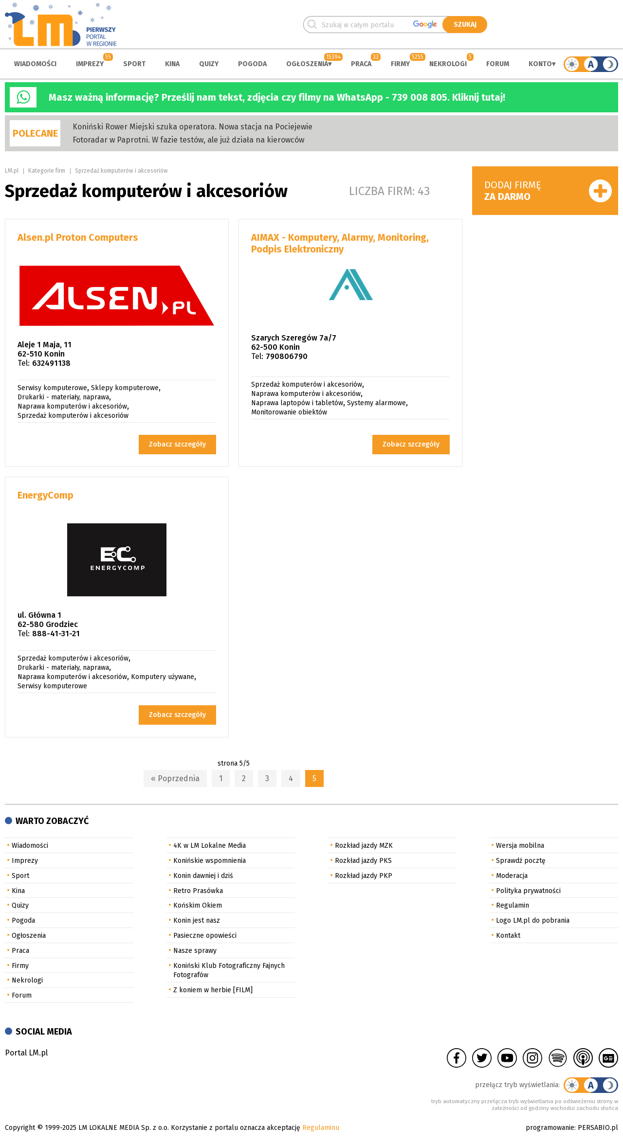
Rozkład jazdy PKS (363, 861)
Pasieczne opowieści (205, 935)
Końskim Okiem (197, 905)
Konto (540, 64)
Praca (361, 64)
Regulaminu (320, 1128)
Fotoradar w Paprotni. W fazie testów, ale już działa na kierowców (188, 139)
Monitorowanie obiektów (289, 412)
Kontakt (508, 935)
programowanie (550, 1128)
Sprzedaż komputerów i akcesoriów (121, 170)
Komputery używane (162, 677)
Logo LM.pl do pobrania (532, 920)
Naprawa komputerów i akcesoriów (72, 406)
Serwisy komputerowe (52, 388)
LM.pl (11, 170)
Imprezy (90, 64)
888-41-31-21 (56, 633)
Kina (172, 64)
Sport (134, 64)
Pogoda (252, 64)
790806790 (287, 356)
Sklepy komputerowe (125, 388)
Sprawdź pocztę (521, 861)
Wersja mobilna (520, 845)
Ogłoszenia (307, 64)
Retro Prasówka (198, 891)
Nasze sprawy (195, 951)
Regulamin (512, 905)
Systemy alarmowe (376, 403)
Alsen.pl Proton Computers (78, 237)
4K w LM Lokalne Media (209, 845)
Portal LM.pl (26, 1052)
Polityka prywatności (528, 891)
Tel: (24, 363)
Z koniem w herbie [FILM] (213, 990)
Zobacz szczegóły (177, 444)
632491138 (51, 363)
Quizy (209, 64)
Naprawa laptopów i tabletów (297, 403)
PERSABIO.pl (598, 1128)
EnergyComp (45, 495)
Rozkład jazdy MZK (364, 845)
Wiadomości (35, 64)
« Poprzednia (175, 778)
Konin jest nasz (196, 920)
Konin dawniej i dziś (203, 876)
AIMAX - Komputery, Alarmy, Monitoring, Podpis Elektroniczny (340, 243)
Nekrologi (448, 64)
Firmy (400, 64)
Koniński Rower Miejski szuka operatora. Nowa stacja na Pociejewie (192, 126)
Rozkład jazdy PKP (363, 876)
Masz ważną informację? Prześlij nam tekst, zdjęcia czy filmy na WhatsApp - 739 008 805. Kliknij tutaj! (277, 97)
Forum (497, 64)
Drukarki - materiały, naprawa (63, 397)
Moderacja (512, 876)
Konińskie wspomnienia (209, 861)
